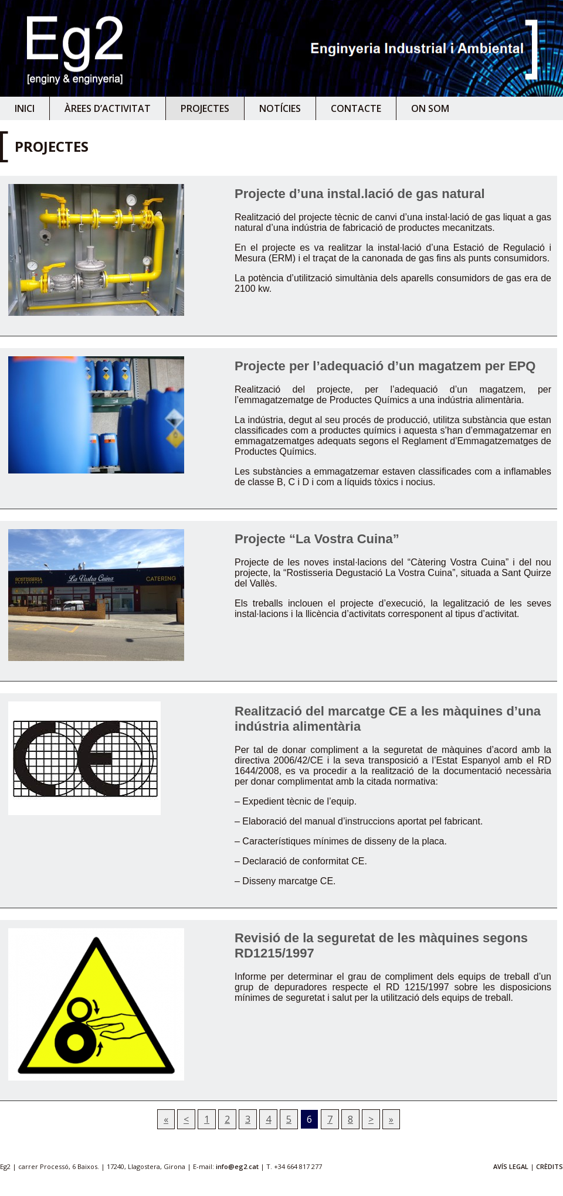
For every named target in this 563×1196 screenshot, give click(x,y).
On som (430, 108)
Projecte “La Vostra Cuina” (317, 538)
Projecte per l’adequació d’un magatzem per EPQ (385, 366)
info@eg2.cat (237, 1166)
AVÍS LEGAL (510, 1166)
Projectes (205, 108)
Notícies (280, 108)
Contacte (356, 108)
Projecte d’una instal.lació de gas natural (360, 193)
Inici (25, 108)
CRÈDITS (549, 1166)
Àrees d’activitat (108, 108)
